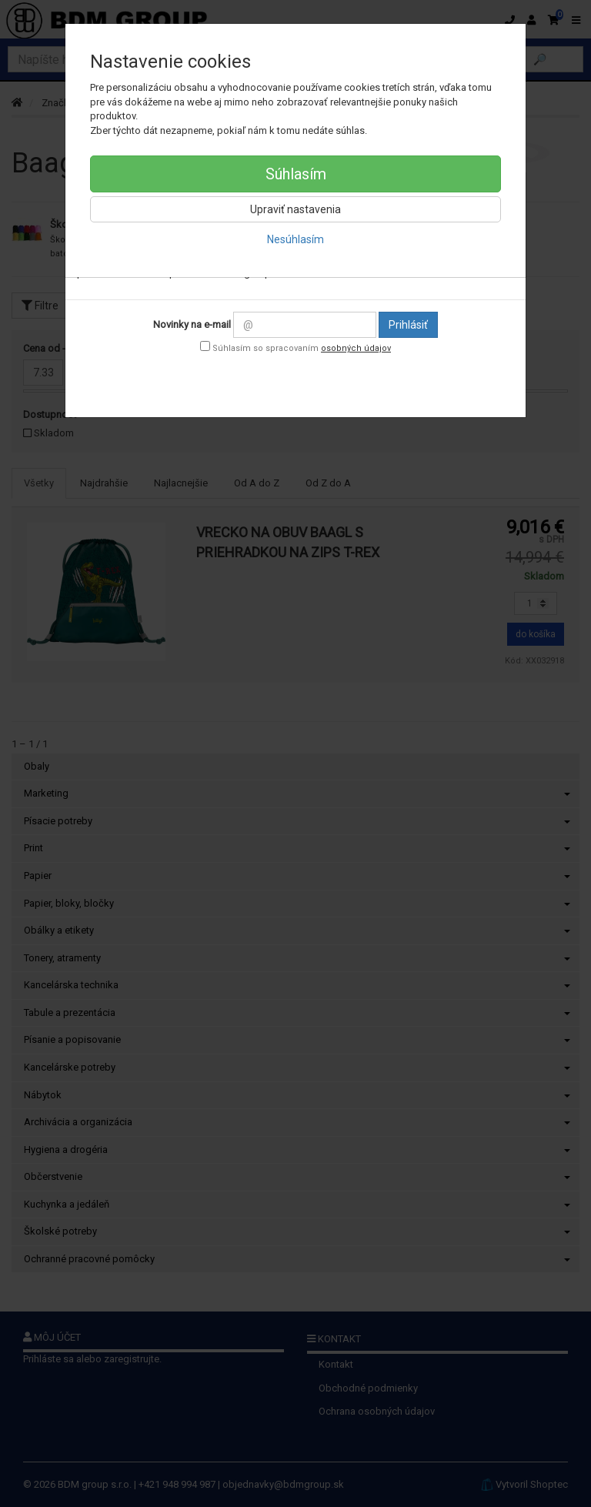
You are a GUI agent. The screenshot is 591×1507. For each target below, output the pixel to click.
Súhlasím (295, 174)
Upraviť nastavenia (295, 209)
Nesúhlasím (295, 239)
